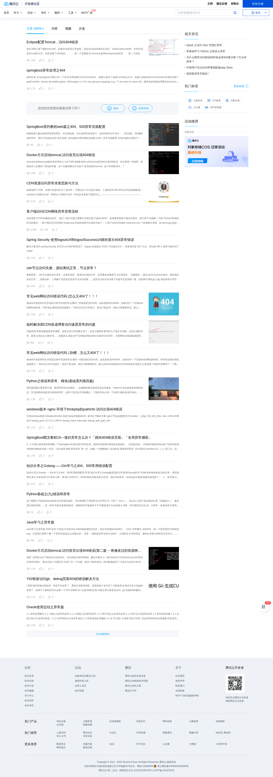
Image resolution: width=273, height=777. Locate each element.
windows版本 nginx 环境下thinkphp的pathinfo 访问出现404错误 (74, 409)
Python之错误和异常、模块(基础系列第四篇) (60, 381)
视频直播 (87, 724)
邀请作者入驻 (82, 681)
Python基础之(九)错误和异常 (48, 494)
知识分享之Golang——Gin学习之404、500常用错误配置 (69, 466)
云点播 (194, 107)
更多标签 (241, 86)
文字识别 (140, 744)
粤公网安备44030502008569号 (173, 766)
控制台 (235, 3)
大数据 (192, 744)
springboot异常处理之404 (46, 70)
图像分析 (193, 732)
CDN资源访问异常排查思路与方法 (52, 183)
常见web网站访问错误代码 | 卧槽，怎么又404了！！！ (68, 353)
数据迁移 (87, 747)
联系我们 (179, 685)
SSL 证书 (61, 736)
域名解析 (220, 721)
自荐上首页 (80, 685)
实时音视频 (213, 107)
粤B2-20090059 (145, 766)
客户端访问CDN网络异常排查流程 (52, 211)
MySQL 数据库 (223, 732)
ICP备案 (214, 100)
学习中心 (29, 695)
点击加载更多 (103, 634)
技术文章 (29, 676)
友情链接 (179, 690)
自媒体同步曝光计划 (85, 676)
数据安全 (61, 744)
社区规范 (179, 676)
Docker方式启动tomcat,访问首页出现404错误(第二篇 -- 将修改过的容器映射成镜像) (85, 550)
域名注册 (61, 721)
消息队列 (140, 721)
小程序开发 (221, 744)
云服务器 (195, 100)
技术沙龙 (29, 685)
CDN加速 (141, 732)
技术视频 (29, 690)
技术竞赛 (79, 690)
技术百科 (29, 700)
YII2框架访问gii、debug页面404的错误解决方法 (63, 579)
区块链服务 (115, 721)
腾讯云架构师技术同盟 (136, 681)
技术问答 (29, 681)
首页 (6, 12)
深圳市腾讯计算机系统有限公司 (100, 766)
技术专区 (29, 705)
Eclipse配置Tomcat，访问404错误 (52, 42)
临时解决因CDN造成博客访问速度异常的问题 (61, 324)
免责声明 (179, 681)
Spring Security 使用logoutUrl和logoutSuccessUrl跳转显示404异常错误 (80, 240)
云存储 (59, 724)
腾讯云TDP (130, 690)
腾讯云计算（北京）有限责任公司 (116, 770)
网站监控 (61, 747)
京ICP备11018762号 (164, 770)
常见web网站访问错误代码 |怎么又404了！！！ (62, 296)
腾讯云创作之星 (133, 685)
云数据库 (193, 721)
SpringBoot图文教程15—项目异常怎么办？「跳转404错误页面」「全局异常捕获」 (89, 437)
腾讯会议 (87, 732)
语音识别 (87, 736)
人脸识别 (61, 732)
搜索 (234, 12)
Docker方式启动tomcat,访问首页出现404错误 (61, 155)
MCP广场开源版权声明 (187, 695)
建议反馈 (222, 3)
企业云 (113, 732)
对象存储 (233, 100)
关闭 (246, 140)
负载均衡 (87, 744)
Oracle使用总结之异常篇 (45, 607)
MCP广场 (86, 12)
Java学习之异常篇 (40, 522)
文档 (210, 3)
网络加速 (167, 721)
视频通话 (167, 732)
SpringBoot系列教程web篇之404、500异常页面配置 (66, 127)
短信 (112, 744)
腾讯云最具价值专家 (135, 676)
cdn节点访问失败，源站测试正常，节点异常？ (62, 268)
